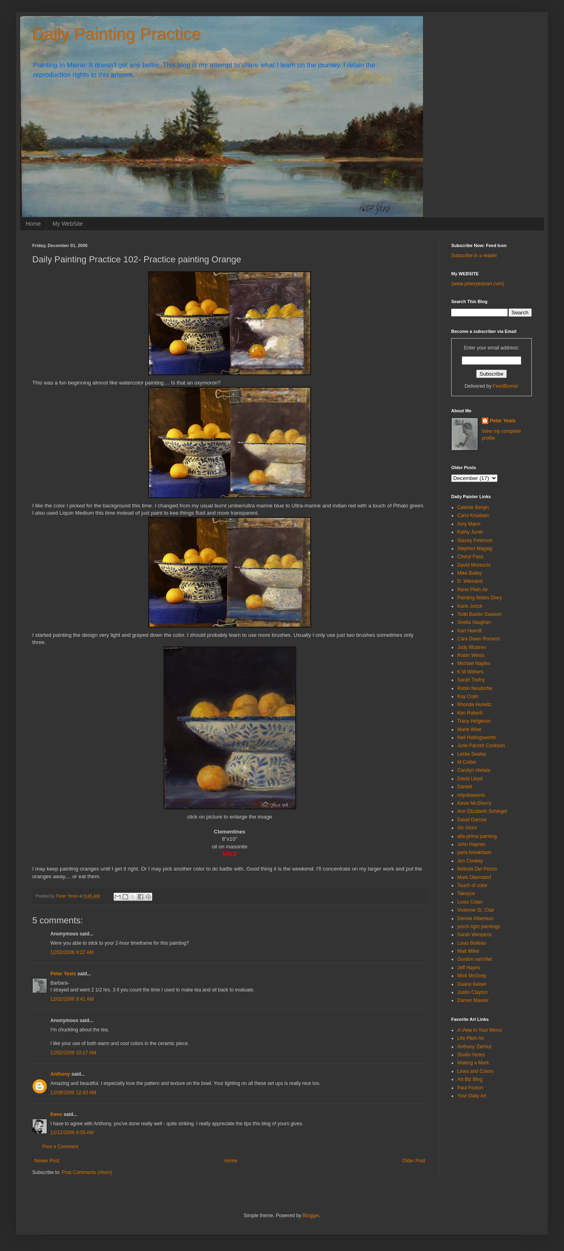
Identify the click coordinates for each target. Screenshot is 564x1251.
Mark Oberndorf (474, 877)
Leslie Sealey (471, 754)
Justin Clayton (472, 992)
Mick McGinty (471, 976)
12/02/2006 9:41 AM (71, 999)
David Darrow (472, 820)
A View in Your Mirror (479, 1030)
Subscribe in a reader (474, 255)
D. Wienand (470, 581)
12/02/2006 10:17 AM (73, 1053)
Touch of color (472, 885)
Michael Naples (473, 663)
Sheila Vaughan (474, 622)
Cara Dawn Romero (478, 639)
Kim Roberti (470, 713)
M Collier (466, 762)
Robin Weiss (470, 655)
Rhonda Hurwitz (474, 704)
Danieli (464, 787)
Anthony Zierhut (474, 1046)
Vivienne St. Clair (475, 910)
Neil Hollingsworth (476, 737)
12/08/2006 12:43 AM (73, 1092)
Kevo (56, 1114)
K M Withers (470, 672)
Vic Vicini (467, 828)
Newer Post (46, 1161)
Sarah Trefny (471, 680)
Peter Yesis (63, 974)
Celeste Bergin (473, 507)
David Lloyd (470, 778)
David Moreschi (474, 565)
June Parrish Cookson (481, 745)
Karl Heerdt (469, 631)
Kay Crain (468, 696)
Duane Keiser (472, 984)
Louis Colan (470, 902)
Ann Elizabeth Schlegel (482, 811)
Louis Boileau (471, 943)
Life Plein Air (470, 1038)
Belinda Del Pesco (477, 869)
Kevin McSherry (474, 803)
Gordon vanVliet (474, 959)
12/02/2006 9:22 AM (71, 952)
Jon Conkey (470, 861)
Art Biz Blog (470, 1079)
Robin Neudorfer (475, 688)
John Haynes (471, 844)
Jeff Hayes (468, 967)
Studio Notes (471, 1055)
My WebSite (67, 223)
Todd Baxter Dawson (479, 614)
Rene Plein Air (472, 589)
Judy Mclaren (471, 647)
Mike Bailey (469, 573)
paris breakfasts (474, 852)
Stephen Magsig (474, 548)
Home (33, 223)
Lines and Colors (475, 1071)
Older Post (413, 1161)
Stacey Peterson (475, 540)
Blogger (311, 1215)
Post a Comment (60, 1146)
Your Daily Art (471, 1096)
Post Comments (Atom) (87, 1172)
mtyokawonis (471, 795)
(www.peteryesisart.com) (477, 284)
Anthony (60, 1074)
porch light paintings (478, 926)
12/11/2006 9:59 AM (71, 1132)
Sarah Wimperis (474, 934)
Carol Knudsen (473, 515)
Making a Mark (473, 1063)
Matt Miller (468, 951)
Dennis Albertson (475, 918)
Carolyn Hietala (473, 770)
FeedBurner (505, 386)
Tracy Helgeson (474, 721)
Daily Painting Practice (116, 34)
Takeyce (466, 893)
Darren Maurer (473, 1000)
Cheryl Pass (470, 556)
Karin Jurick (470, 606)
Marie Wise (469, 729)
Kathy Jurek (470, 532)
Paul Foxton (470, 1088)
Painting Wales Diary (479, 598)
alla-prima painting (477, 836)
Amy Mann (468, 524)
